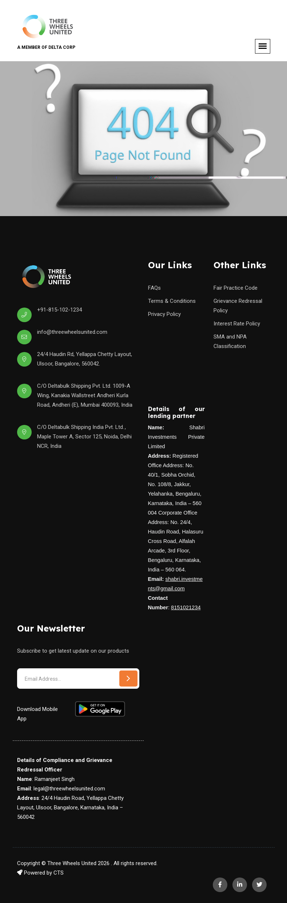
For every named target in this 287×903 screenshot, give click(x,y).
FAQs (154, 288)
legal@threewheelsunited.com (69, 788)
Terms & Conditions (172, 301)
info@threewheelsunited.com (72, 332)
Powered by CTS (40, 872)
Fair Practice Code (236, 288)
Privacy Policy (164, 314)
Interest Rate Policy (237, 323)
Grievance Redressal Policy (238, 306)
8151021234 (186, 607)
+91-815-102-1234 (59, 309)
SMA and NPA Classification (230, 341)
